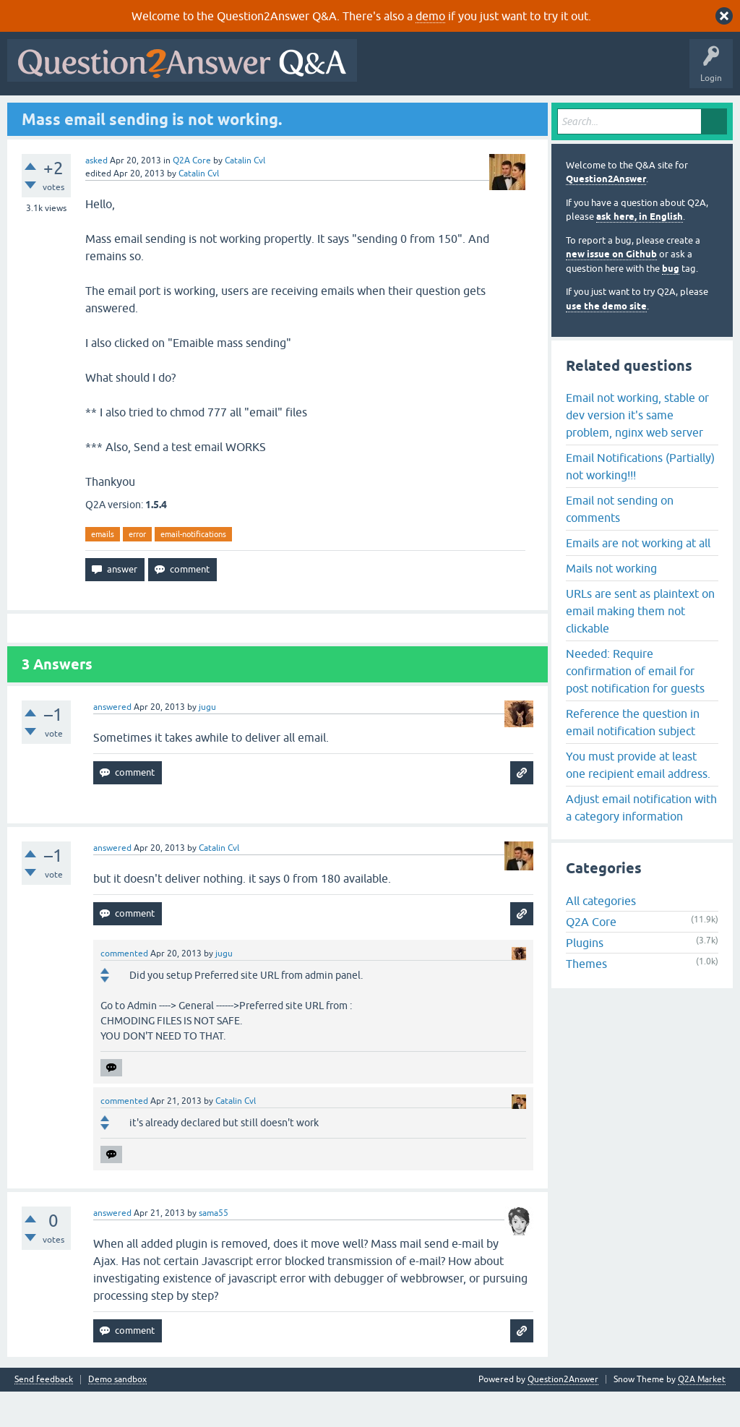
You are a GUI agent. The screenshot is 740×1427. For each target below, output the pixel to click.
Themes (586, 999)
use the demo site (606, 340)
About (457, 113)
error (137, 569)
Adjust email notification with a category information (641, 842)
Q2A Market (702, 1415)
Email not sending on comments (620, 543)
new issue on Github (611, 289)
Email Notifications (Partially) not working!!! (640, 501)
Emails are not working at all (638, 577)
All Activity (37, 113)
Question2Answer (606, 214)
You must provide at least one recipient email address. (638, 799)
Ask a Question (361, 113)
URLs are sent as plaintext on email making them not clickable (640, 645)
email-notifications (193, 569)
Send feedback (43, 1415)
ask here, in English (639, 252)
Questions (94, 113)
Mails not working (611, 602)
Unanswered (199, 113)
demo (430, 15)
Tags (255, 113)
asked (96, 195)
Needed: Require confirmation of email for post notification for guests (635, 705)
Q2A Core (192, 195)
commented (124, 989)
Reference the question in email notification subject (633, 757)
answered (112, 742)
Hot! (144, 113)
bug (670, 303)
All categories (601, 936)
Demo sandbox (117, 1415)
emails (102, 569)
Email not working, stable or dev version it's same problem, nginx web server (637, 449)
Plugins (584, 978)
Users (300, 113)
